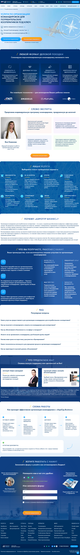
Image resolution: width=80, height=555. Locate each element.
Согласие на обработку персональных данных (28, 551)
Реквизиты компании (45, 551)
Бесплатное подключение (10, 39)
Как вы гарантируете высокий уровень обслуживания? (19, 349)
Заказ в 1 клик (75, 1)
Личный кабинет (72, 6)
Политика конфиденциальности (8, 551)
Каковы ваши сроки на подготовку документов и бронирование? (23, 339)
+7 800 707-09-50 (67, 2)
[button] (3, 6)
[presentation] (32, 507)
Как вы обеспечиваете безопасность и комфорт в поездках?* (21, 330)
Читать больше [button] (5, 397)
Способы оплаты (56, 551)
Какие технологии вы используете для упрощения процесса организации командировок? (31, 344)
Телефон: (25, 489)
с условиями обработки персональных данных (39, 502)
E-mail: (25, 495)
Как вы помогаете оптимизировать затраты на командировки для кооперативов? (28, 325)
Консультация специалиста (31, 39)
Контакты (63, 6)
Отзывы (42, 6)
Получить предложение (32, 513)
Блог (47, 6)
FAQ (51, 6)
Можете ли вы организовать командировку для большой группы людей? (25, 335)
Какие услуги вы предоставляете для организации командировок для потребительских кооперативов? (35, 320)
